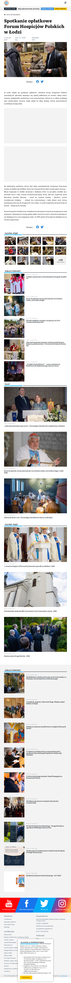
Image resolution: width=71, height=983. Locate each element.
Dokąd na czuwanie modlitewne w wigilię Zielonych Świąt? (46, 727)
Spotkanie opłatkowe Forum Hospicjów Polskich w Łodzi (34, 26)
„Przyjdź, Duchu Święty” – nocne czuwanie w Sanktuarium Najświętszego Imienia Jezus (43, 365)
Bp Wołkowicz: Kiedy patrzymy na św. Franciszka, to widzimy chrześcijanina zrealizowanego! (46, 678)
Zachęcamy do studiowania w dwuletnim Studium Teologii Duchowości (45, 851)
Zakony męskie (8, 953)
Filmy (37, 939)
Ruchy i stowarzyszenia (42, 931)
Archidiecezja (7, 919)
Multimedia (40, 935)
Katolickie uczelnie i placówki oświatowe (14, 961)
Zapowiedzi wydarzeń (10, 922)
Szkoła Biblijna (60, 9)
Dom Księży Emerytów (10, 958)
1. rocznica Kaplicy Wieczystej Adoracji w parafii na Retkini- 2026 (29, 566)
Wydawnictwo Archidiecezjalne (12, 969)
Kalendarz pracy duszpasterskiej (44, 926)
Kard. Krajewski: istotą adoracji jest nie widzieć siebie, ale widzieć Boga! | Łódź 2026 (33, 472)
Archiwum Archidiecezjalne (11, 963)
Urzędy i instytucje (9, 940)
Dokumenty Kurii (8, 945)
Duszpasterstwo (42, 916)
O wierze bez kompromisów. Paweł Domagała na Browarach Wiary (44, 777)
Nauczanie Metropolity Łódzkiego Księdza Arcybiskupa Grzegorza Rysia (50, 920)
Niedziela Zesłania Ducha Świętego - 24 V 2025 (43, 875)
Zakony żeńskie (8, 955)
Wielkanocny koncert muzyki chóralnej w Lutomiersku (42, 802)
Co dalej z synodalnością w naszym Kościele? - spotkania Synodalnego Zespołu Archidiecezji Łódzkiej (44, 753)
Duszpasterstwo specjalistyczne (44, 929)
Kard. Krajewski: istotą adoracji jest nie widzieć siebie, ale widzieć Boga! (44, 299)
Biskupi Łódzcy (8, 935)
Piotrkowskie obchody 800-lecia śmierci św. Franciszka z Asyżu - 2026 (30, 611)
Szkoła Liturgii (47, 9)
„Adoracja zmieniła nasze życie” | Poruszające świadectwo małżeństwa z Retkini (34, 426)
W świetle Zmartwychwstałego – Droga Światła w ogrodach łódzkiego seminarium (45, 827)
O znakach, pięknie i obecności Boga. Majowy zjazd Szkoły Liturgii (45, 703)
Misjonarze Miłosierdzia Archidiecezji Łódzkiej (16, 937)
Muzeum (6, 966)
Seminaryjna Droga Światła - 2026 (17, 656)
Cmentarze (7, 971)
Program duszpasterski (42, 923)
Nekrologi (6, 927)
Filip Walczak (63, 976)
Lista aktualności (13, 15)
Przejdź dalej (26, 977)
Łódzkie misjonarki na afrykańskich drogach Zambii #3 (46, 278)
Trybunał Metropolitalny (10, 942)
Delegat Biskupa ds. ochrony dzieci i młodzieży (16, 950)
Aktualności (8, 916)
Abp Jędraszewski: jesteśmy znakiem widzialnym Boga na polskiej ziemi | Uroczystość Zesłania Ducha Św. (29, 9)
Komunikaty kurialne (9, 924)
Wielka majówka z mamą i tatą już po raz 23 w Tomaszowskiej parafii (43, 321)
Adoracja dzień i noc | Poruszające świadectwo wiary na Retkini (28, 517)
